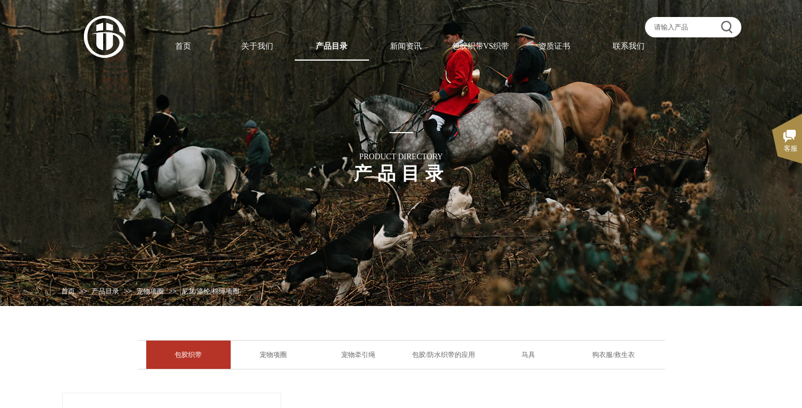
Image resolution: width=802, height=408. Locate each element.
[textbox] (685, 27)
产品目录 (105, 291)
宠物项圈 (150, 291)
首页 (68, 291)
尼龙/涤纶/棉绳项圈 (210, 291)
